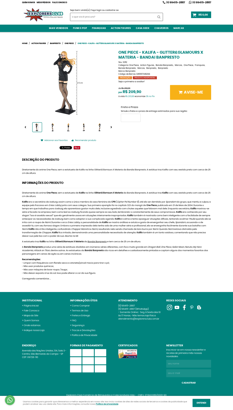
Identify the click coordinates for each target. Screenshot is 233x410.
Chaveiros (161, 28)
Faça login (96, 10)
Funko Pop (80, 28)
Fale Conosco (59, 2)
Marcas (178, 28)
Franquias (99, 28)
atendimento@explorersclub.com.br (138, 319)
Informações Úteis (84, 300)
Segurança (78, 325)
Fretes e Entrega (81, 315)
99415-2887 (175, 2)
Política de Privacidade (84, 335)
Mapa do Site (31, 315)
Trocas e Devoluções (83, 330)
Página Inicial (31, 306)
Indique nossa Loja (34, 330)
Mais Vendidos (58, 28)
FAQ (74, 320)
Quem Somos (28, 2)
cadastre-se (112, 10)
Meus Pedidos (43, 2)
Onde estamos (32, 325)
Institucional (32, 300)
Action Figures (121, 28)
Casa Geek (143, 28)
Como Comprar (81, 306)
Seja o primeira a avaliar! (131, 82)
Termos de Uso (80, 311)
